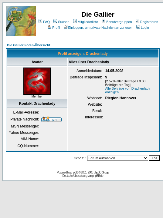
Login (142, 27)
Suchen (61, 22)
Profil (54, 27)
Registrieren (147, 22)
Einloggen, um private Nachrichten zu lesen (98, 27)
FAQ (44, 22)
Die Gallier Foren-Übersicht (28, 45)
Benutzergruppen (117, 22)
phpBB (74, 172)
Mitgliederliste (85, 22)
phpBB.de (97, 175)
